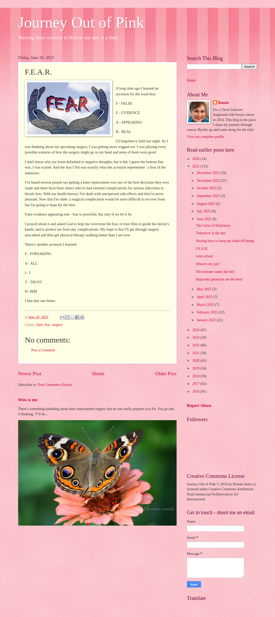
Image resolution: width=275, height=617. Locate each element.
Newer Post (30, 373)
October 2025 (207, 188)
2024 (196, 330)
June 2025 (204, 219)
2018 (196, 376)
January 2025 (207, 320)
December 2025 (208, 173)
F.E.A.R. (202, 249)
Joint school (204, 256)
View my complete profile (205, 137)
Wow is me (27, 400)
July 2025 (204, 211)
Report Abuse (199, 405)
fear (47, 325)
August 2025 (206, 204)
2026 (196, 159)
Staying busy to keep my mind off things (225, 241)
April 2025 (205, 297)
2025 (196, 166)
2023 (196, 337)
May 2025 (204, 289)
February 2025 (207, 312)
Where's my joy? (208, 264)
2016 (196, 391)
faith (39, 325)
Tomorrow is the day (210, 233)
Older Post (165, 373)
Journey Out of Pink (81, 22)
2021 (196, 353)
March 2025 (206, 305)
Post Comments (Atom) (55, 385)
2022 (196, 345)
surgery (57, 325)
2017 (196, 384)
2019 (196, 368)
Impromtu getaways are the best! (219, 279)
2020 (196, 361)
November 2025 (209, 181)
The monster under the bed (215, 272)
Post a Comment (43, 350)
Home (98, 373)
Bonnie (223, 103)
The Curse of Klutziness (213, 225)
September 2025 (209, 196)
